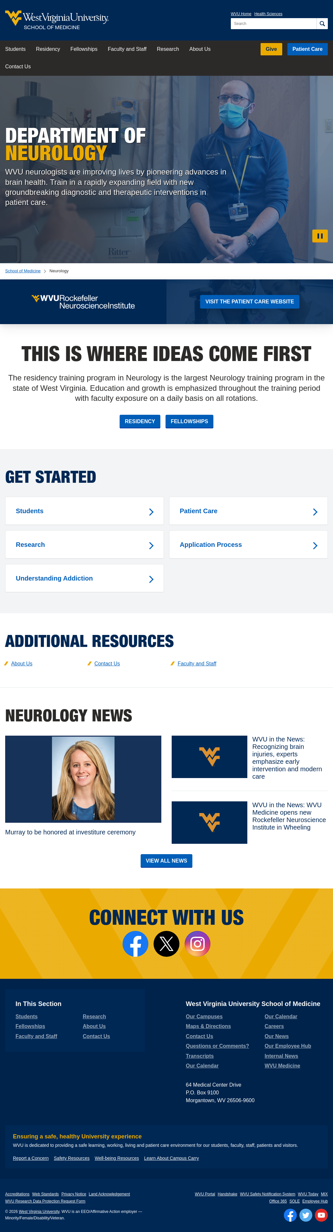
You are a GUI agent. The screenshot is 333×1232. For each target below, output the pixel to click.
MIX (324, 1194)
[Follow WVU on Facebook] (290, 1215)
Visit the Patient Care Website (249, 301)
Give (271, 49)
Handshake (227, 1194)
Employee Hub (315, 1201)
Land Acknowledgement (109, 1194)
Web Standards (45, 1194)
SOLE (294, 1201)
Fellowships (84, 49)
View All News (166, 861)
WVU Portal (205, 1194)
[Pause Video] (320, 236)
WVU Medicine (282, 1065)
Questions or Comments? (217, 1046)
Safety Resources (72, 1158)
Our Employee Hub (287, 1046)
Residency (48, 49)
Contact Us (18, 66)
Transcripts (200, 1056)
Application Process (211, 544)
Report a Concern (31, 1158)
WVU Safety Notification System (267, 1194)
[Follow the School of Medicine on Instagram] (197, 944)
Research (168, 49)
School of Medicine (23, 270)
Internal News (281, 1056)
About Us (200, 49)
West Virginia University (39, 1211)
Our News (276, 1036)
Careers (274, 1026)
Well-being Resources (117, 1158)
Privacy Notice (73, 1194)
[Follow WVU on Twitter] (305, 1215)
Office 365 (278, 1201)
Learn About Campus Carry (171, 1158)
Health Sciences (268, 14)
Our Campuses (204, 1016)
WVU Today (308, 1194)
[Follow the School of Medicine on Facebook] (135, 944)
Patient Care (308, 49)
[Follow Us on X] (166, 944)
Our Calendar (202, 1065)
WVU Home (241, 14)
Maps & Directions (208, 1026)
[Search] (322, 23)
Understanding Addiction (54, 578)
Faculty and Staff (127, 49)
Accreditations (17, 1194)
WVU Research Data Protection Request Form (45, 1201)
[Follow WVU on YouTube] (321, 1215)
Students (15, 49)
